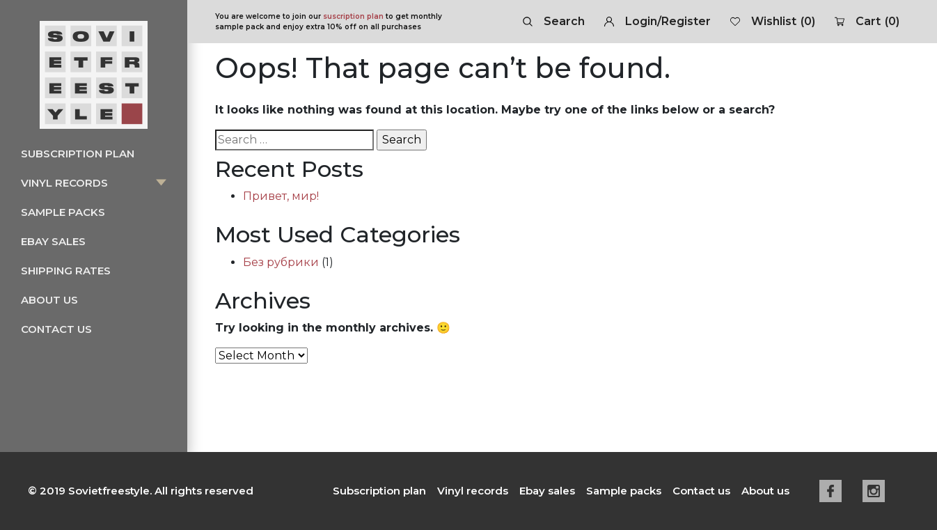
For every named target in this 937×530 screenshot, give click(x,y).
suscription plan (353, 16)
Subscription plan (77, 153)
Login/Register (657, 21)
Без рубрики (281, 262)
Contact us (56, 329)
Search (554, 21)
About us (49, 300)
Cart (867, 21)
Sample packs (63, 212)
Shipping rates (66, 270)
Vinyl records (64, 183)
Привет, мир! (281, 196)
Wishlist (772, 21)
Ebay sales (53, 241)
